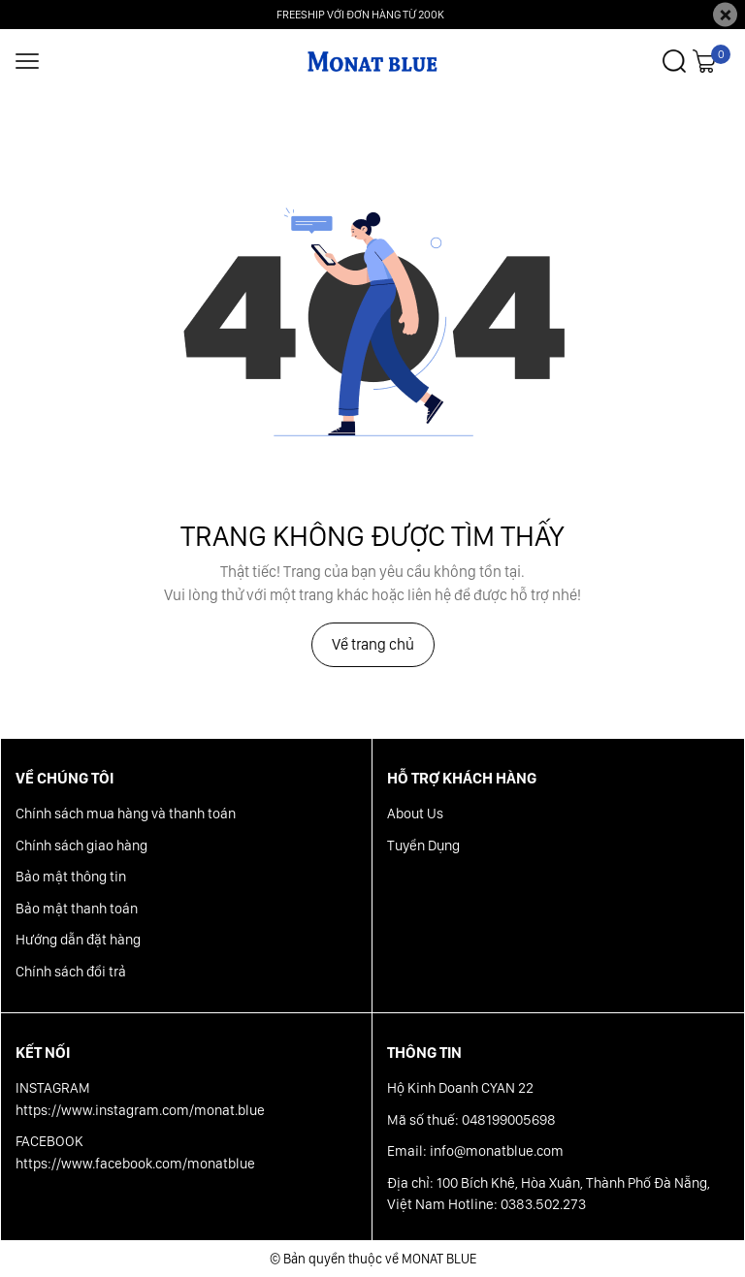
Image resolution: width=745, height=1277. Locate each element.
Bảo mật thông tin (71, 876)
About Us (415, 813)
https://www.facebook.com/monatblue (135, 1163)
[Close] (725, 15)
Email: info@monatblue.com (475, 1151)
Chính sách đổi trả (71, 971)
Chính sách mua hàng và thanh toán (126, 813)
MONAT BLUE (439, 1258)
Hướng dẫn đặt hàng (78, 939)
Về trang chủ (373, 644)
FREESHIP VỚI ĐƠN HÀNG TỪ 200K (360, 14)
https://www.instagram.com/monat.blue (140, 1110)
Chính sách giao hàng (81, 845)
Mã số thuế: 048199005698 (471, 1120)
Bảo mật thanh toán (77, 908)
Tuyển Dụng (423, 845)
